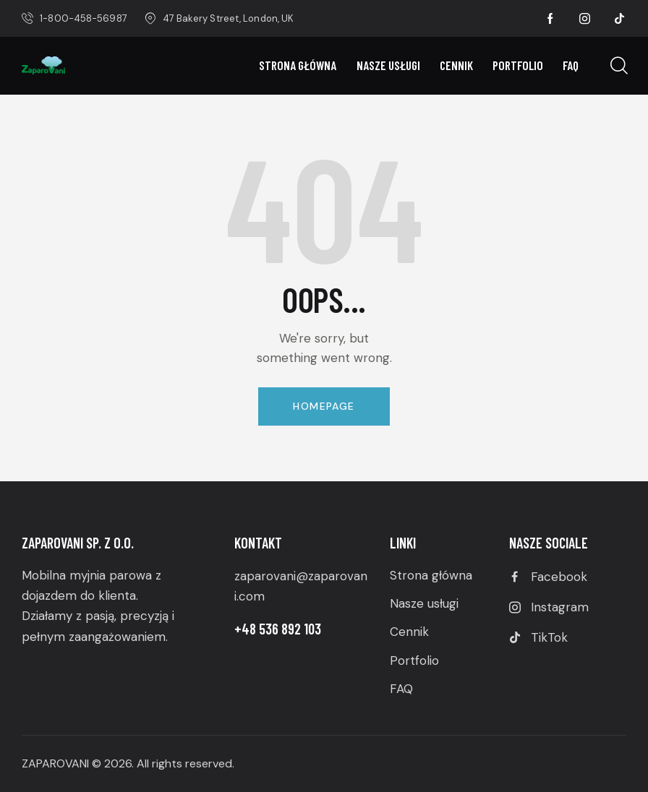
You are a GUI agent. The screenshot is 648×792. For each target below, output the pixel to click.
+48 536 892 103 (277, 628)
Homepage (323, 406)
